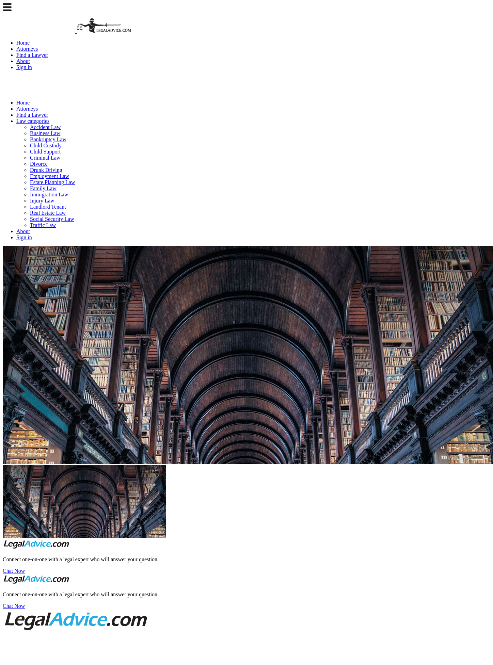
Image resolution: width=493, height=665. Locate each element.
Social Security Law (52, 219)
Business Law (45, 133)
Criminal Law (45, 158)
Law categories (32, 121)
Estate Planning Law (52, 182)
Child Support (45, 152)
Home (23, 43)
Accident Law (45, 127)
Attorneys (27, 49)
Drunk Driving (46, 170)
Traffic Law (43, 225)
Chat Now (14, 571)
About (23, 61)
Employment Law (49, 176)
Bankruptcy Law (48, 139)
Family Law (43, 188)
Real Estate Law (48, 213)
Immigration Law (49, 194)
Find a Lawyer (32, 55)
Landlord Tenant (48, 207)
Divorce (39, 164)
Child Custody (46, 145)
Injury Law (42, 201)
